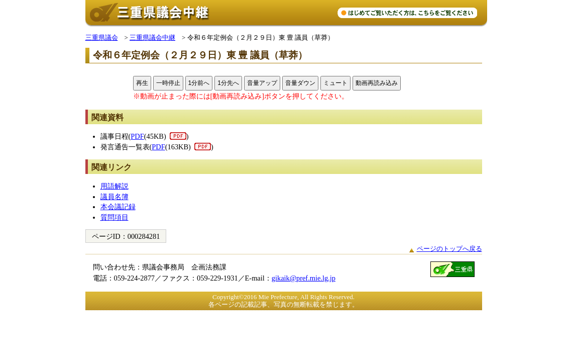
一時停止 (168, 82)
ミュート (335, 82)
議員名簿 (114, 197)
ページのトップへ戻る (449, 248)
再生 (142, 82)
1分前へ (199, 82)
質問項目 (114, 217)
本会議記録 (118, 207)
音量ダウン (300, 82)
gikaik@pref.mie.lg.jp (303, 278)
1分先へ (228, 82)
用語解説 (114, 186)
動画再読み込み (377, 82)
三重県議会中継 (152, 37)
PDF (137, 136)
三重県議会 (101, 37)
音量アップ (262, 82)
